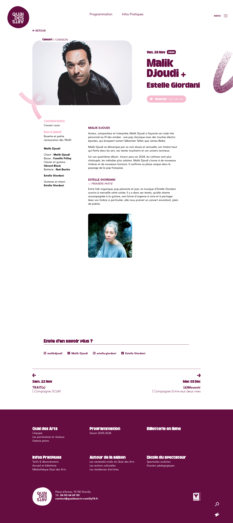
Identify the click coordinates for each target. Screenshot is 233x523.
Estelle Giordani (133, 353)
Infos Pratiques (132, 14)
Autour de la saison (108, 457)
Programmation (101, 14)
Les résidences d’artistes (104, 469)
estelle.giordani (104, 353)
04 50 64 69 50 (70, 495)
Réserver (166, 99)
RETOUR (39, 30)
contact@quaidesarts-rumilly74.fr (76, 498)
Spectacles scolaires (159, 462)
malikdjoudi (53, 353)
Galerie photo (40, 441)
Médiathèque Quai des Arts (49, 469)
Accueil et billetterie (44, 465)
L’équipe (37, 433)
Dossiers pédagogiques (161, 465)
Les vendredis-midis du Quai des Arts (112, 462)
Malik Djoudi (78, 353)
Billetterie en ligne (164, 428)
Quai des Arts (45, 428)
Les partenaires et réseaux (48, 437)
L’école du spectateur (166, 457)
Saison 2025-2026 (100, 433)
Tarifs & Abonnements (45, 462)
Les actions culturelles (103, 465)
